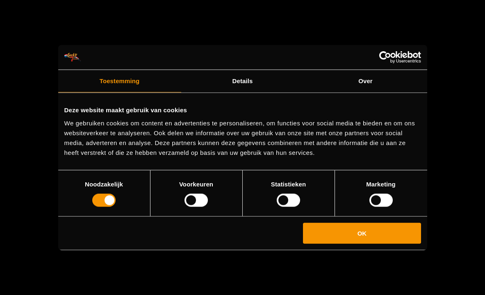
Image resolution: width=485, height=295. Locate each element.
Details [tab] (242, 80)
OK (362, 232)
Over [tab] (365, 80)
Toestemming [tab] (120, 80)
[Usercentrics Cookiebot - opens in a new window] (385, 57)
